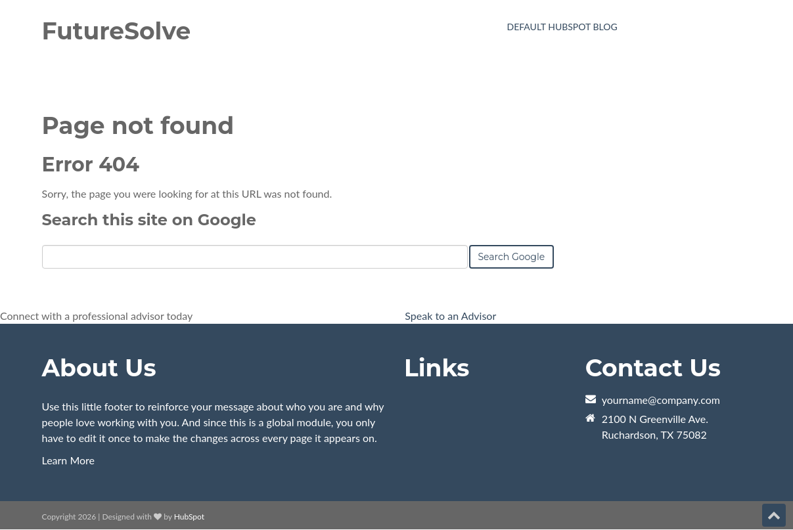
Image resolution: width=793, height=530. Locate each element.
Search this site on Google (149, 219)
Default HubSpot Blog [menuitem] (562, 26)
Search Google (511, 257)
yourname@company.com (661, 399)
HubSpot (189, 516)
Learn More (68, 460)
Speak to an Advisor (450, 315)
